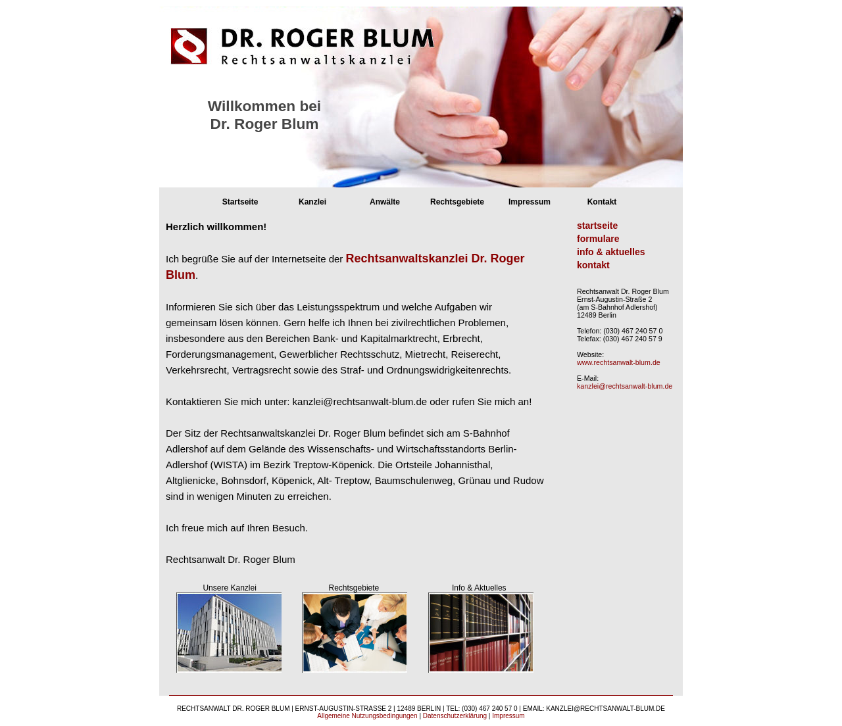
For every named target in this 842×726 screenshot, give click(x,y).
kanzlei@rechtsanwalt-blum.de (624, 386)
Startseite (240, 201)
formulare (598, 238)
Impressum (529, 201)
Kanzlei (312, 201)
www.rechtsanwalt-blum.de (618, 362)
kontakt (593, 265)
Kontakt (602, 201)
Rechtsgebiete (457, 201)
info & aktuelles (611, 252)
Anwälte (385, 201)
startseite (597, 225)
